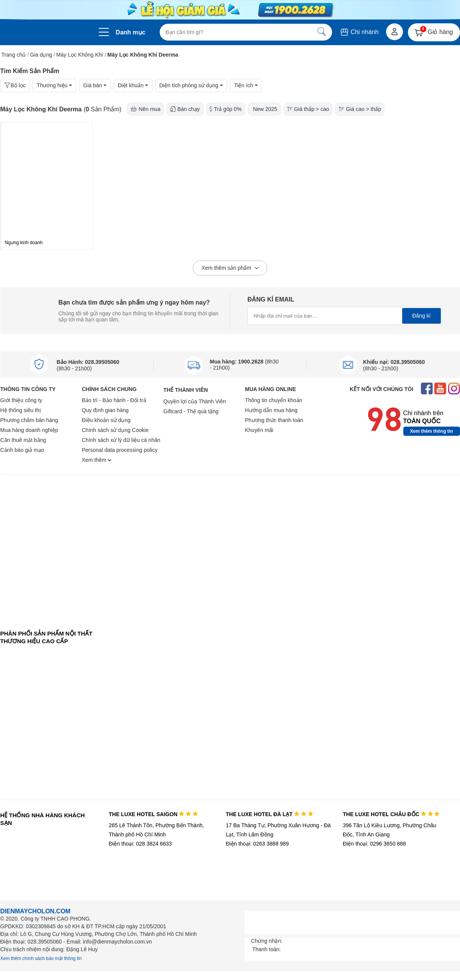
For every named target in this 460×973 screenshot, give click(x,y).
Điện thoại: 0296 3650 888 (374, 844)
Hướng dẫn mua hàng (271, 410)
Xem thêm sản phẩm (230, 268)
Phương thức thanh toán (274, 420)
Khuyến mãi (259, 430)
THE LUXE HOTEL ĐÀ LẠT (269, 814)
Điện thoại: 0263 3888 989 (257, 844)
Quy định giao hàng (105, 410)
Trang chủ (14, 55)
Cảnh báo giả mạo (22, 450)
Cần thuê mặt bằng (23, 440)
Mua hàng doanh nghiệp (29, 430)
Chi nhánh (359, 32)
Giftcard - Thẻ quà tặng (191, 411)
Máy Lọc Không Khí (79, 55)
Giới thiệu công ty (21, 400)
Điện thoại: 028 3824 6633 (140, 844)
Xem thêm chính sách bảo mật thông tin (41, 958)
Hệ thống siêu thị (20, 410)
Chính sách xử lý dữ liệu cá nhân (121, 440)
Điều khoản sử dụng (106, 420)
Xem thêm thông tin (431, 431)
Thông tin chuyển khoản (274, 400)
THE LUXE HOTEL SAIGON (153, 814)
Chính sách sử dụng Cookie (115, 430)
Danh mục (131, 32)
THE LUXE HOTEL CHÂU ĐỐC (391, 814)
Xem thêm (97, 460)
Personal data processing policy (120, 450)
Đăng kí (421, 316)
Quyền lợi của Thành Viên (195, 401)
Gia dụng (41, 55)
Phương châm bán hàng (29, 420)
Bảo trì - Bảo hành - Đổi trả (114, 400)
